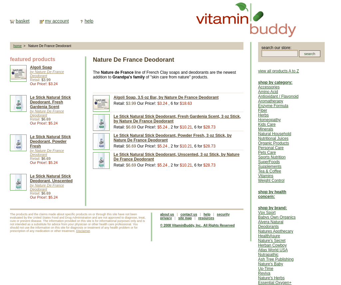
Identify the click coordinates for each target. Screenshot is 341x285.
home (17, 46)
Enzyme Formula (273, 105)
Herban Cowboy (272, 245)
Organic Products (273, 143)
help (89, 21)
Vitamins (265, 176)
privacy (166, 218)
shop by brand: (272, 208)
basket (22, 21)
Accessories (269, 87)
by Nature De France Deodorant (47, 74)
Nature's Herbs (271, 278)
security (223, 214)
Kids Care (267, 124)
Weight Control (271, 180)
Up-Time (265, 268)
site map (185, 218)
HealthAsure (269, 236)
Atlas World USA (273, 250)
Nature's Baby (270, 264)
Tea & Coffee (269, 171)
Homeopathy (269, 119)
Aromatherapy (270, 101)
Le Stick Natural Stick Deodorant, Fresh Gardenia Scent (50, 102)
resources (206, 218)
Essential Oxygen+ (274, 282)
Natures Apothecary (275, 231)
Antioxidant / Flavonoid (278, 96)
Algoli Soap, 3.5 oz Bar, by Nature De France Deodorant (166, 97)
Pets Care (267, 152)
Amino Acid (268, 91)
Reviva (264, 273)
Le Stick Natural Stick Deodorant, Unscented (51, 178)
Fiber (262, 110)
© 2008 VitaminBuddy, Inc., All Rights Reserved (197, 225)
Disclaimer (83, 231)
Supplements (269, 166)
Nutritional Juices (273, 138)
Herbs (263, 115)
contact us (188, 214)
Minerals (265, 129)
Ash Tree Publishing (276, 259)
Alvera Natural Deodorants (270, 224)
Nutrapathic (268, 254)
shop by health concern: (272, 194)
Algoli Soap (41, 67)
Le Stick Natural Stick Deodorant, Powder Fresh (50, 141)
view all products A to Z (278, 71)
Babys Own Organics (277, 217)
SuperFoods (269, 162)
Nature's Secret (271, 240)
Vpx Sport (267, 212)
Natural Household (274, 133)
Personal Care (271, 148)
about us (167, 214)
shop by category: (275, 82)
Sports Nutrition (272, 157)
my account (57, 21)
